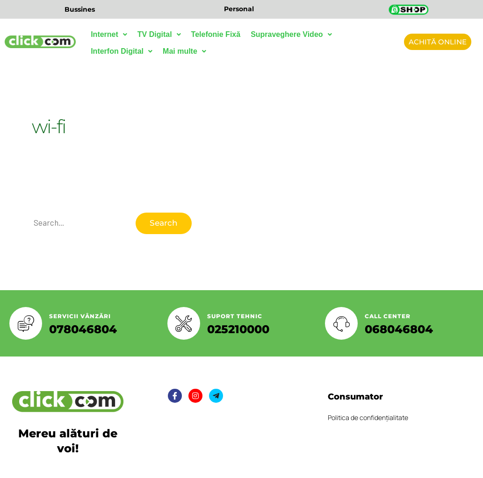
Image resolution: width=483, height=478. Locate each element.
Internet (109, 34)
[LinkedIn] (216, 396)
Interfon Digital (121, 51)
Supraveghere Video (291, 34)
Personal (239, 9)
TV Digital (159, 34)
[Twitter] (195, 396)
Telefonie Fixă (216, 34)
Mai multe (184, 51)
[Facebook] (175, 396)
